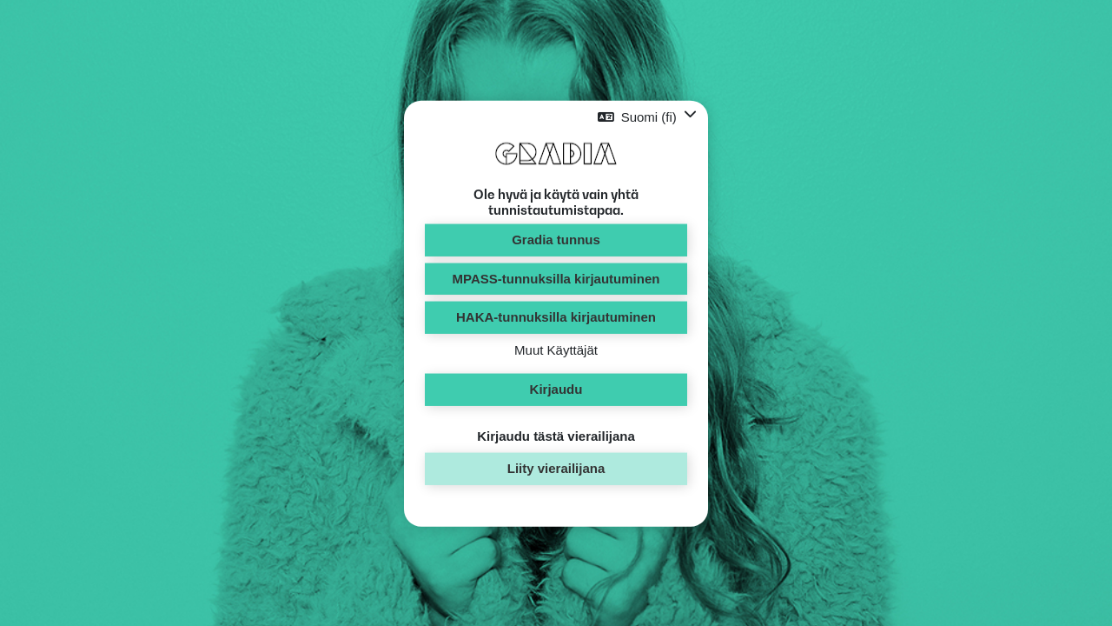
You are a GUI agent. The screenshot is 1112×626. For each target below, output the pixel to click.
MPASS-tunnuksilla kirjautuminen (556, 277)
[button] (647, 117)
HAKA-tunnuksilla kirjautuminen (556, 317)
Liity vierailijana (556, 468)
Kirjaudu (556, 389)
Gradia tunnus (556, 239)
